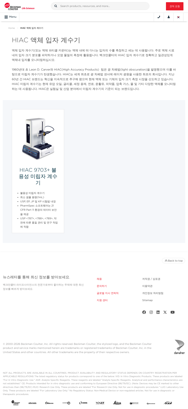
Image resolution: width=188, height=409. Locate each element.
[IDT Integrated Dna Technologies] (100, 403)
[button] (55, 6)
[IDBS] (83, 403)
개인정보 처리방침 (152, 293)
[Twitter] (165, 313)
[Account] (168, 17)
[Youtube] (173, 313)
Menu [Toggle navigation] (10, 17)
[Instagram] (151, 313)
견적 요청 (175, 6)
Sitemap (147, 300)
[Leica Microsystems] (117, 404)
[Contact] (159, 17)
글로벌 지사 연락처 (108, 293)
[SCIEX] (167, 403)
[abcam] (32, 403)
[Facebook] (144, 313)
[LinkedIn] (158, 313)
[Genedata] (66, 403)
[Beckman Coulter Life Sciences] (19, 6)
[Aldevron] (49, 403)
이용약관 (147, 286)
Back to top (173, 260)
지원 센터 (102, 300)
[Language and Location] (178, 17)
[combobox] (100, 6)
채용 (99, 278)
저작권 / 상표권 (151, 278)
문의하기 (102, 286)
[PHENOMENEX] (151, 403)
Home (11, 28)
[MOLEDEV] (134, 403)
